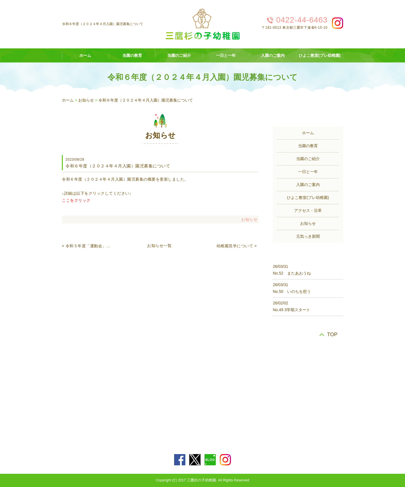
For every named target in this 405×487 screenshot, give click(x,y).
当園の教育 (132, 55)
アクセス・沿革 (308, 210)
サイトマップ (226, 393)
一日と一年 (226, 55)
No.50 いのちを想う (292, 291)
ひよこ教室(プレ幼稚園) (320, 55)
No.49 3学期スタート (291, 310)
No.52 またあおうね (292, 273)
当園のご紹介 (179, 55)
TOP (332, 334)
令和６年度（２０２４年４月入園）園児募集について (145, 100)
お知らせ (86, 100)
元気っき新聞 (308, 236)
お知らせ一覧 (159, 245)
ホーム (85, 55)
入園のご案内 (273, 55)
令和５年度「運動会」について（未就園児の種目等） (88, 246)
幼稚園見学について (235, 246)
